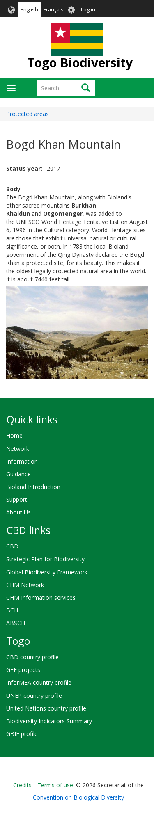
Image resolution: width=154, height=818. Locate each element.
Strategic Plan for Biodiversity (45, 559)
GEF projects (23, 670)
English (29, 9)
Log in (88, 9)
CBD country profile (32, 657)
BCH (12, 610)
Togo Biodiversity (80, 62)
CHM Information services (41, 597)
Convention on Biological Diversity (78, 797)
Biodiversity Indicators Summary (49, 721)
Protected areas (27, 114)
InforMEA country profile (38, 682)
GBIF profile (22, 734)
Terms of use (55, 785)
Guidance (18, 474)
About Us (18, 512)
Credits (22, 785)
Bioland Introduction (33, 487)
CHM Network (25, 585)
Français (54, 9)
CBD (12, 546)
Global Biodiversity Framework (46, 572)
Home (14, 435)
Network (17, 448)
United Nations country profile (46, 708)
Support (16, 499)
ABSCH (15, 623)
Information (22, 461)
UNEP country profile (34, 695)
